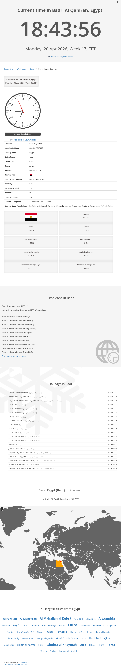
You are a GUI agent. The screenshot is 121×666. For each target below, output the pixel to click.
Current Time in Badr (22, 134)
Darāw (10, 632)
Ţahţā (92, 644)
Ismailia (62, 632)
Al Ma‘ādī (78, 618)
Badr (25, 625)
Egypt (32, 69)
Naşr (84, 638)
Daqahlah (111, 625)
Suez (83, 644)
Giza (50, 632)
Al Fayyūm (10, 618)
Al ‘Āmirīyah (90, 619)
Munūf (59, 638)
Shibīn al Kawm (26, 644)
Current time (8, 69)
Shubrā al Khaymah (62, 644)
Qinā (107, 638)
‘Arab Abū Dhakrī (48, 651)
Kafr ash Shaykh (86, 632)
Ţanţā (111, 644)
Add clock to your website (62, 57)
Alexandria (106, 618)
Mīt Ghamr (72, 638)
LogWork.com (24, 662)
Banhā (35, 625)
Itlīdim (73, 632)
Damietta (98, 625)
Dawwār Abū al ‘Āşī (24, 632)
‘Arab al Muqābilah (68, 651)
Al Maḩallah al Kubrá (55, 618)
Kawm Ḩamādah (103, 632)
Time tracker (8, 665)
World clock (21, 69)
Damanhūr (85, 625)
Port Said (95, 638)
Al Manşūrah (28, 618)
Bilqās (62, 625)
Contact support (20, 665)
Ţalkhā (101, 644)
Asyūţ (17, 625)
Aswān (6, 625)
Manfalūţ (13, 638)
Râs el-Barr (8, 644)
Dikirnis (40, 632)
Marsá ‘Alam (28, 638)
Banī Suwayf (49, 625)
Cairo (72, 624)
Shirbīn (41, 645)
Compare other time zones (14, 356)
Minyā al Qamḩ (45, 638)
